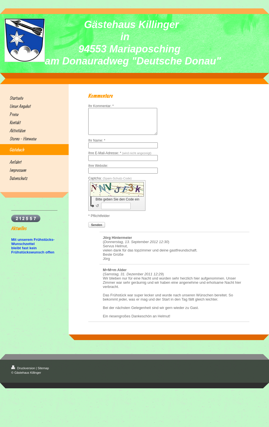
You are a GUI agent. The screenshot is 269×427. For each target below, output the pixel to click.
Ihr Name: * (96, 145)
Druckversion (23, 373)
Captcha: (110, 183)
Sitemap (43, 373)
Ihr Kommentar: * (101, 106)
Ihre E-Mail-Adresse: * (119, 158)
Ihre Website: (98, 171)
